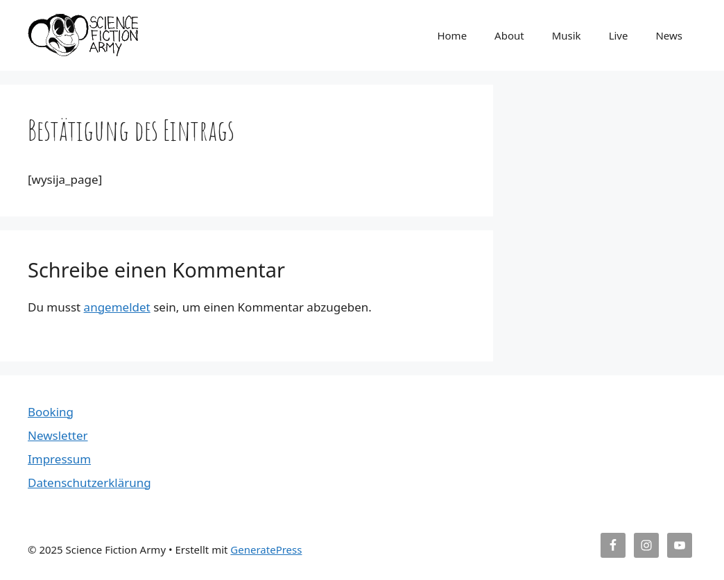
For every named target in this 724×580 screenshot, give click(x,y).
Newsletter (58, 435)
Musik (566, 35)
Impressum (59, 459)
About (509, 35)
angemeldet (117, 307)
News (668, 35)
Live (618, 35)
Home (452, 35)
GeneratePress (266, 549)
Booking (51, 412)
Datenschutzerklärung (89, 483)
